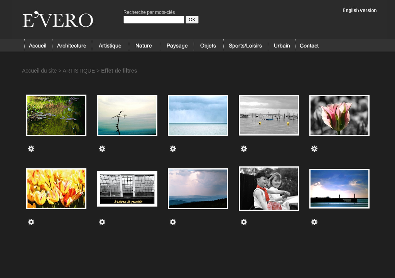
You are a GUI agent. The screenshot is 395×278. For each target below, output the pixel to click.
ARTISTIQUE (110, 45)
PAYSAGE (177, 45)
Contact (309, 45)
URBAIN (281, 45)
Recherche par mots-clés (149, 12)
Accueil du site (39, 71)
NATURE (144, 45)
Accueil (38, 45)
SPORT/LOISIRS (245, 45)
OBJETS (208, 45)
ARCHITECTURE (72, 45)
